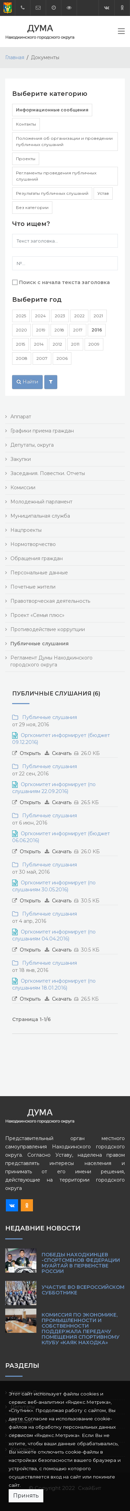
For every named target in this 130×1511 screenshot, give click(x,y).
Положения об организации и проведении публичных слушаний (64, 141)
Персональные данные (39, 573)
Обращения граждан (36, 558)
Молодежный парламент (41, 502)
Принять (26, 1495)
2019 (40, 330)
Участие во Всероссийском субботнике (83, 1290)
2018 (59, 330)
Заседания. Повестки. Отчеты (47, 473)
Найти (27, 382)
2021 (98, 315)
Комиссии (22, 487)
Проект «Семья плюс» (37, 615)
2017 (78, 330)
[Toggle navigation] (121, 32)
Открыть (30, 753)
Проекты (25, 158)
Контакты (26, 124)
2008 (21, 358)
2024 (40, 315)
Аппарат (20, 416)
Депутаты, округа (32, 445)
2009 (93, 344)
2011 (75, 344)
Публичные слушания (48, 717)
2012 (57, 344)
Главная (14, 57)
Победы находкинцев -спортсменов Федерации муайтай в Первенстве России (81, 1262)
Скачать (61, 753)
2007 (41, 358)
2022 (79, 315)
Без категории (32, 207)
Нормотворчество (33, 544)
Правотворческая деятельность (50, 601)
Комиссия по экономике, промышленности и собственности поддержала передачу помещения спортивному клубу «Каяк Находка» (81, 1329)
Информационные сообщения (52, 109)
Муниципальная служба (40, 516)
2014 (39, 344)
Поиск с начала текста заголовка (64, 282)
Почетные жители (32, 587)
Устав (103, 193)
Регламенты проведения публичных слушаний (56, 176)
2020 (21, 330)
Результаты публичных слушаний (52, 193)
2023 (60, 315)
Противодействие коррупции (47, 629)
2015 (20, 344)
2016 (97, 330)
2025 (21, 315)
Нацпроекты (26, 530)
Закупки (20, 459)
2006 (62, 358)
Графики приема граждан (42, 431)
